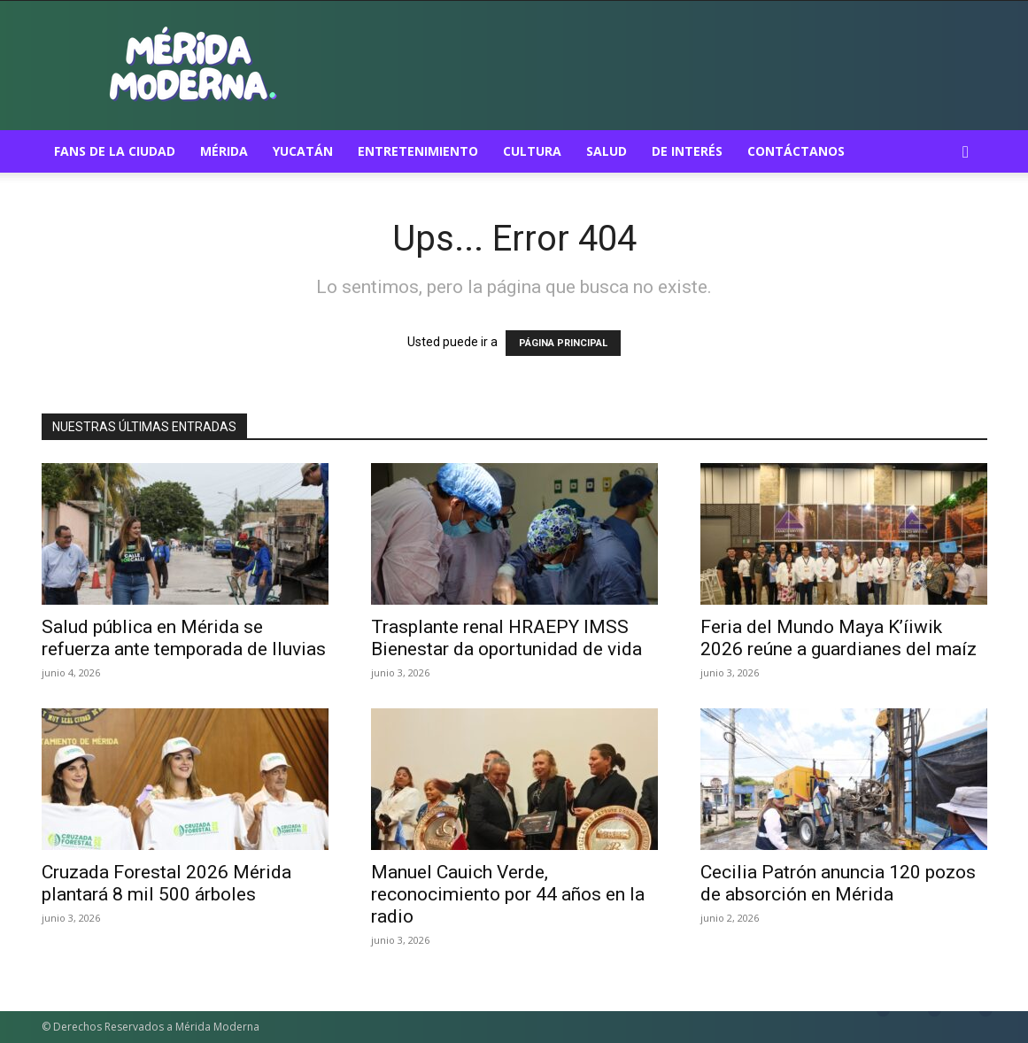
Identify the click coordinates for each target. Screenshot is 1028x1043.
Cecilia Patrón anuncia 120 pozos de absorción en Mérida (838, 883)
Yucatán (303, 151)
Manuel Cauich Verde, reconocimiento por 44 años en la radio (508, 894)
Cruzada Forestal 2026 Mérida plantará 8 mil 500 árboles (166, 883)
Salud (606, 151)
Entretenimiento (418, 151)
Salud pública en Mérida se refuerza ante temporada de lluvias (184, 638)
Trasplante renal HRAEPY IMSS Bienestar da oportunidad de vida (506, 638)
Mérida (224, 151)
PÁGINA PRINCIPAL (563, 343)
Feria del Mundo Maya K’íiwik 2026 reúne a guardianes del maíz (838, 638)
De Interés (687, 151)
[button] (966, 152)
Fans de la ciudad (114, 151)
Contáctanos (796, 151)
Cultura (532, 151)
